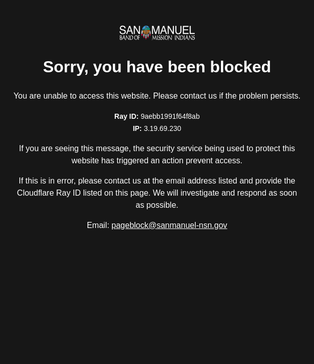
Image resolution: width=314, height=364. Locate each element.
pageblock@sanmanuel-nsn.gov (170, 225)
